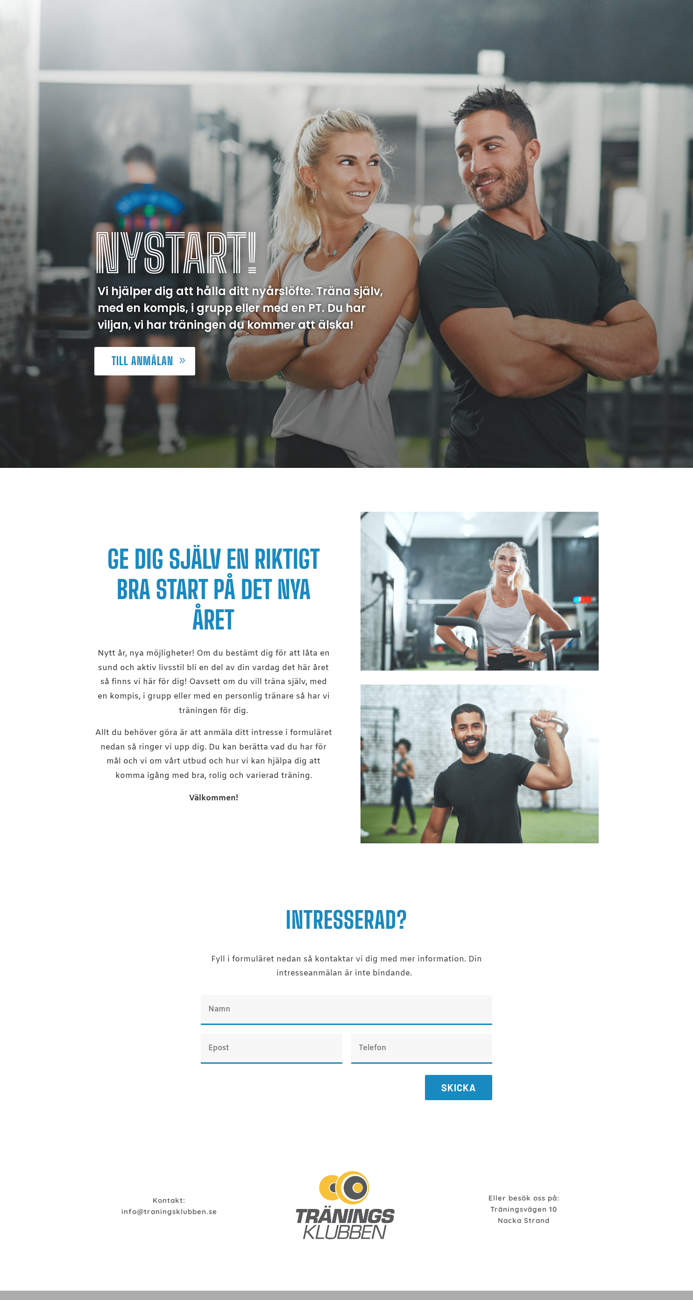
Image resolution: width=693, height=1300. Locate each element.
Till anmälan (142, 360)
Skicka (458, 1087)
